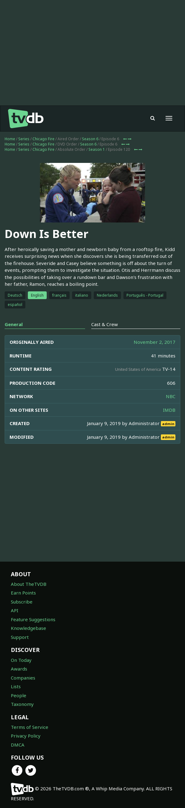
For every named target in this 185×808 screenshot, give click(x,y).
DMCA (17, 745)
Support (20, 637)
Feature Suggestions (33, 619)
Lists (16, 686)
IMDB (169, 410)
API (14, 610)
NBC (170, 396)
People (18, 695)
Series (23, 138)
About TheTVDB (28, 584)
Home (10, 138)
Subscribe (21, 602)
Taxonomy (22, 704)
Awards (19, 669)
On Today (21, 660)
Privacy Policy (26, 736)
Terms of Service (29, 727)
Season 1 (96, 149)
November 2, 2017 (154, 342)
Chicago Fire (43, 138)
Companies (23, 678)
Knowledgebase (28, 628)
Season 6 (90, 138)
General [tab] (14, 324)
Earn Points (23, 593)
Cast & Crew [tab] (104, 324)
